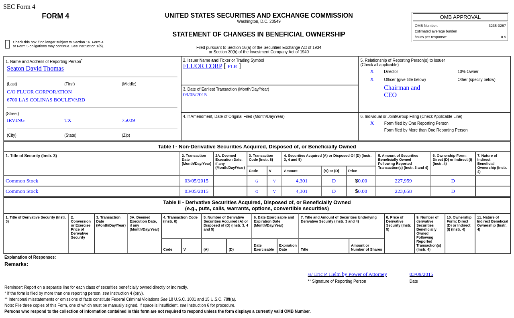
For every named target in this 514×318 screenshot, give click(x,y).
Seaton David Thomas (35, 68)
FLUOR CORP (202, 66)
